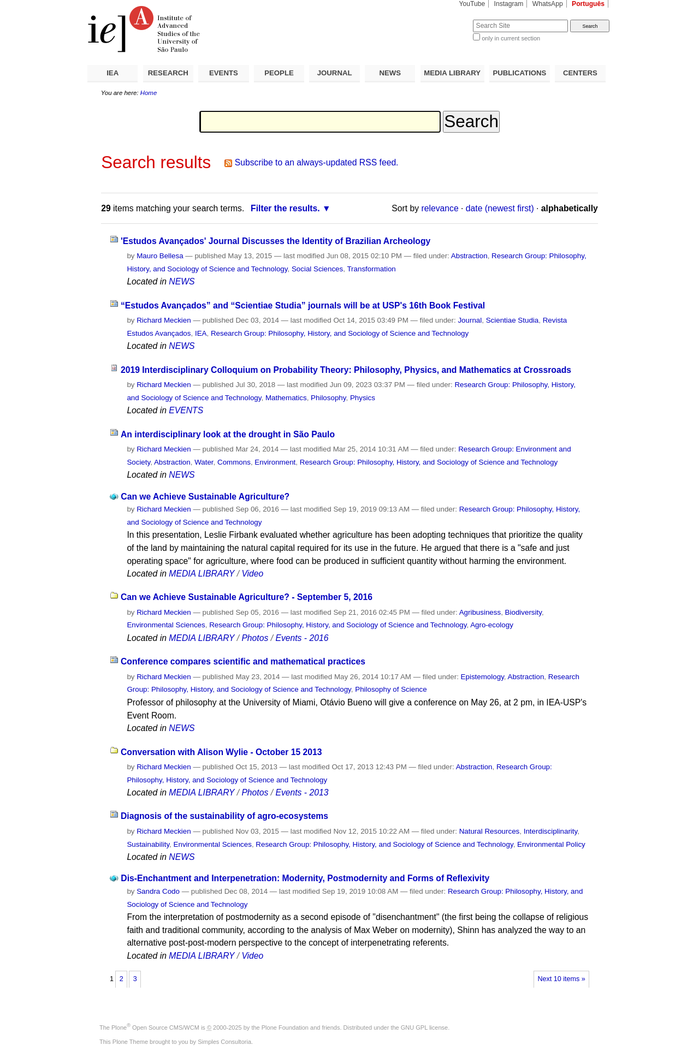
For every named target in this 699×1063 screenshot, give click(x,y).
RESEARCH (168, 73)
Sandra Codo (158, 891)
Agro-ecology (491, 625)
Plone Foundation (285, 1027)
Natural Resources (489, 831)
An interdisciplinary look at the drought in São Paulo (228, 434)
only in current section (511, 38)
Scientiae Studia (512, 320)
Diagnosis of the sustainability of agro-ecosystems (224, 816)
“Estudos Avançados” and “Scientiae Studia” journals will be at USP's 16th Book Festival (303, 305)
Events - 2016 (301, 638)
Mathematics (286, 398)
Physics (362, 398)
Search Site (446, 19)
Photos (254, 638)
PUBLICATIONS (519, 73)
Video (252, 573)
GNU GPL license (424, 1027)
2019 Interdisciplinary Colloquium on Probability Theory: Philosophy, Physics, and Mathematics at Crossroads (346, 370)
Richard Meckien (164, 320)
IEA (112, 73)
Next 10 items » (561, 979)
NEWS (390, 73)
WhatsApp (547, 4)
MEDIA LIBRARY (452, 73)
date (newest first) (500, 208)
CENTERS (580, 73)
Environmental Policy (551, 844)
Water (203, 462)
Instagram (509, 4)
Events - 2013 (301, 792)
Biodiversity (523, 612)
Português (588, 4)
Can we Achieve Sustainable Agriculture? (205, 496)
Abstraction (469, 256)
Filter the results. (285, 208)
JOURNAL (334, 73)
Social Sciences (317, 269)
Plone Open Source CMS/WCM (155, 1027)
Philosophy (328, 398)
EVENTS (223, 73)
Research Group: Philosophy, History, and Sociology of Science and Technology (340, 333)
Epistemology (482, 677)
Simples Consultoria (224, 1041)
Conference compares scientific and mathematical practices (243, 661)
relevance (440, 208)
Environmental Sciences (166, 625)
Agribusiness (480, 612)
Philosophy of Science (390, 689)
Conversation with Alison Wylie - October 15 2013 (221, 752)
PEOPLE (279, 73)
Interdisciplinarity (551, 831)
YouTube (472, 4)
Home (148, 93)
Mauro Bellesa (160, 256)
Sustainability (148, 844)
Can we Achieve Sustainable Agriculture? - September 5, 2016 (246, 597)
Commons (234, 462)
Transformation (371, 269)
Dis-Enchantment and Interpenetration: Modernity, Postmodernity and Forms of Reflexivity (305, 878)
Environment (274, 462)
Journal (470, 320)
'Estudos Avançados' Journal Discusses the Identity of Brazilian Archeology (275, 241)
